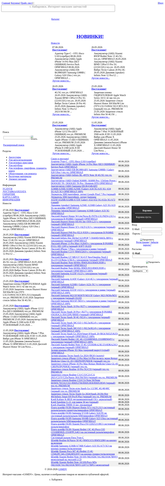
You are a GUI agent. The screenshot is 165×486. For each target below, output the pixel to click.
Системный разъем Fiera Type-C (67, 437)
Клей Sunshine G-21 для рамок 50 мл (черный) (74, 402)
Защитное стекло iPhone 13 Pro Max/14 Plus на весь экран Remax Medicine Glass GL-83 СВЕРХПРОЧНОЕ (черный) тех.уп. (84, 359)
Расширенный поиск (13, 145)
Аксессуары (15, 157)
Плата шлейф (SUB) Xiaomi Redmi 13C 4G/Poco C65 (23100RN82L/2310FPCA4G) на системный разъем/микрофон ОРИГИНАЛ (82, 432)
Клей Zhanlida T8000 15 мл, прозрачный (71, 405)
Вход (160, 3)
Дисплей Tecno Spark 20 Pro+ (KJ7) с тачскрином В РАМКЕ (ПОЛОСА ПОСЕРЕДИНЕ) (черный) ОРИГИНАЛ (81, 313)
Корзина (15, 3)
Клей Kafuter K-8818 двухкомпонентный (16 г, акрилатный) (81, 399)
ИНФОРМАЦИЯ (11, 199)
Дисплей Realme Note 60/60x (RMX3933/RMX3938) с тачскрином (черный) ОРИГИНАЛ (78, 264)
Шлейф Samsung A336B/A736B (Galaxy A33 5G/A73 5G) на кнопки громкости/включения (81, 447)
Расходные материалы (20, 176)
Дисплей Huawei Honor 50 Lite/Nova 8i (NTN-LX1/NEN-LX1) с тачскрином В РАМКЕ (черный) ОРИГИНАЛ (83, 217)
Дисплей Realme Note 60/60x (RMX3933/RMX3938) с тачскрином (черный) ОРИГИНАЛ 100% (78, 269)
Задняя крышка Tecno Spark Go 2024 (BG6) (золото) (77, 355)
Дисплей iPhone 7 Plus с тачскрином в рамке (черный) (78, 249)
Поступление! (21, 210)
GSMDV (62, 469)
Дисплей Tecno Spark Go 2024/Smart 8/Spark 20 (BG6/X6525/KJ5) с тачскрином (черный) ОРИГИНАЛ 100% (84, 335)
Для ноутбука (15, 165)
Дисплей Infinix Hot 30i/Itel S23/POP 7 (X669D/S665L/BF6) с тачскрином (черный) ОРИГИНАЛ (82, 239)
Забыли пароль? (150, 243)
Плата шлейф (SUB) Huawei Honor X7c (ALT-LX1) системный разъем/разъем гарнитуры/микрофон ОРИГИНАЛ (83, 409)
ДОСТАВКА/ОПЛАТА (14, 191)
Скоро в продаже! (60, 158)
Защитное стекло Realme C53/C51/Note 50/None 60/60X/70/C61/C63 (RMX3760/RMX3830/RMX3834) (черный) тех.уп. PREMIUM (83, 383)
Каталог (55, 19)
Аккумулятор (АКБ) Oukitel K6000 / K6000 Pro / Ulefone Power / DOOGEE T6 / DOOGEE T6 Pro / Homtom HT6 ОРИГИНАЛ (84, 182)
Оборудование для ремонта (23, 173)
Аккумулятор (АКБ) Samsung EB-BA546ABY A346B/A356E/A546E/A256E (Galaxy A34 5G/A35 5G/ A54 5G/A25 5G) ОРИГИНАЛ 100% (81, 189)
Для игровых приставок (21, 162)
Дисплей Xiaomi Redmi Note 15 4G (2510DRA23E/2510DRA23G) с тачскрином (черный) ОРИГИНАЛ (84, 346)
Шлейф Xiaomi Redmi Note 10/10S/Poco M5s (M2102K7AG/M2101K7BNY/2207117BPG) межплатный (80, 463)
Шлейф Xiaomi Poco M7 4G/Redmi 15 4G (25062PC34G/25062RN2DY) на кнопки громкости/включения (83, 452)
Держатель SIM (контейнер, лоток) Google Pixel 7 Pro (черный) (83, 194)
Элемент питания (17, 179)
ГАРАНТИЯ (9, 194)
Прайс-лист (26, 3)
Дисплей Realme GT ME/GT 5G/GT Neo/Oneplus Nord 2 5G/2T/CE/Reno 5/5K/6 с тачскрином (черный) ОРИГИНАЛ (81, 258)
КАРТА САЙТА (11, 197)
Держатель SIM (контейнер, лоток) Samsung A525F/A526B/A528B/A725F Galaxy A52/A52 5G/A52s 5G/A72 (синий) (83, 200)
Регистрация (142, 242)
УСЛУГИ (7, 188)
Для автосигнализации (20, 160)
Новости (55, 43)
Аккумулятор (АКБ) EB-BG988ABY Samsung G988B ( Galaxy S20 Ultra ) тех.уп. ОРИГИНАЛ (82, 171)
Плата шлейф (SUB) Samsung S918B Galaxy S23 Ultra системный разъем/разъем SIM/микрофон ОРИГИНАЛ (84, 419)
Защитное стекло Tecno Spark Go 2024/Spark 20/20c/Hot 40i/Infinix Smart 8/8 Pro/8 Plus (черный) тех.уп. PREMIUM (81, 395)
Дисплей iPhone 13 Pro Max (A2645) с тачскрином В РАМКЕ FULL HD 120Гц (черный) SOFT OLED (82, 244)
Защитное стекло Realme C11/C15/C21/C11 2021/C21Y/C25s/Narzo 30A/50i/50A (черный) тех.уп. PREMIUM (84, 376)
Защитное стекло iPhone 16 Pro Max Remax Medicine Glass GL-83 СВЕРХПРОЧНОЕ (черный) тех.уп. (84, 365)
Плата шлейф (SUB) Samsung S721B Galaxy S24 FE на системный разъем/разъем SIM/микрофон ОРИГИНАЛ (79, 414)
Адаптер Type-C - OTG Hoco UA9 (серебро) (73, 161)
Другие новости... (61, 80)
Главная (6, 3)
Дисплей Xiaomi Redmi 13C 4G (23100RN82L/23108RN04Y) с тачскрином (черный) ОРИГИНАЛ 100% (82, 340)
